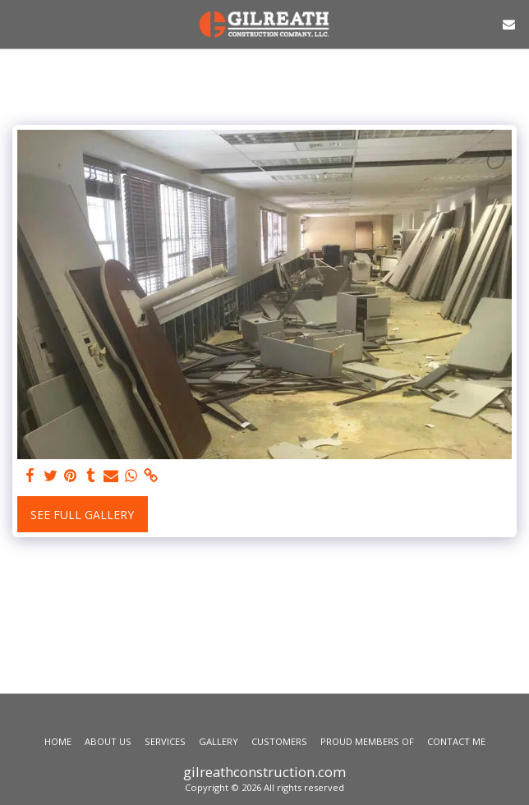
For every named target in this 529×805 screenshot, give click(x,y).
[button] (18, 23)
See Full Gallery (82, 514)
